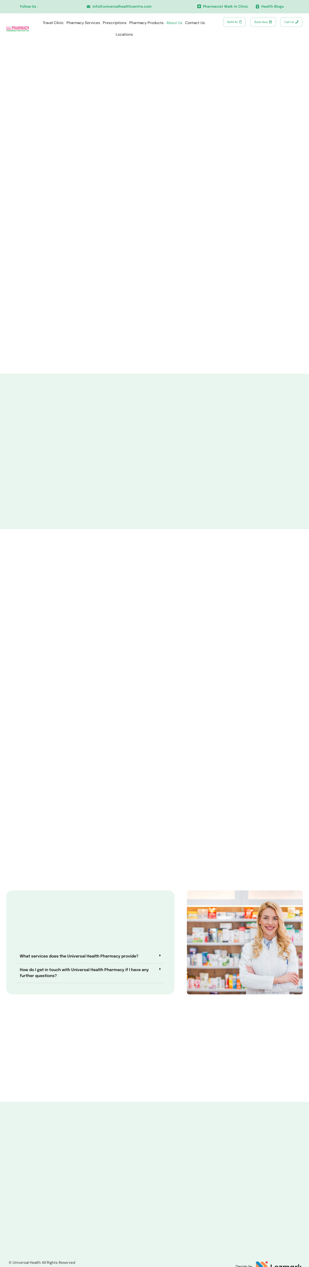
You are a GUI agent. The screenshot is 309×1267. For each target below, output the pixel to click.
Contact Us (195, 22)
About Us (174, 22)
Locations (124, 34)
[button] (80, 983)
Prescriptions (115, 22)
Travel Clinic (53, 22)
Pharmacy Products (146, 22)
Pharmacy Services (83, 22)
